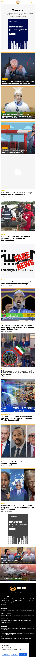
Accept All (23, 654)
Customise (6, 654)
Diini (3, 112)
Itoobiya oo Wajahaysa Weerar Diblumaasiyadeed (14, 463)
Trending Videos (4, 576)
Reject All (14, 654)
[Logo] (18, 2)
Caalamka (3, 234)
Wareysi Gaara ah (5, 414)
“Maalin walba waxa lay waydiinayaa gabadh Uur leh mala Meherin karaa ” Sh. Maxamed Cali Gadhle (17, 616)
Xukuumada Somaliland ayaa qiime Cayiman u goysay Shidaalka (16, 620)
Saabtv (2, 196)
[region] (14, 650)
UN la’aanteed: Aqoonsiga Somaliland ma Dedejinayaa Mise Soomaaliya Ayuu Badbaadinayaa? (17, 507)
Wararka (3, 190)
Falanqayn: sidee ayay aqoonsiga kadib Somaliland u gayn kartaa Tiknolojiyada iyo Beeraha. (18, 373)
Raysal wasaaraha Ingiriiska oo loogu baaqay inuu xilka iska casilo (16, 194)
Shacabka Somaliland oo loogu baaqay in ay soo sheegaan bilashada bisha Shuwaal (17, 611)
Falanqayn (3, 368)
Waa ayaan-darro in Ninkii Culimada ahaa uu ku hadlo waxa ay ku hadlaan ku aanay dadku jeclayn (17, 327)
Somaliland (5, 79)
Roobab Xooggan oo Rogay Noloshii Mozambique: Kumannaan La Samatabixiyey (15, 238)
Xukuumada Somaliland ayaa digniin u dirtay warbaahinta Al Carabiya (17, 283)
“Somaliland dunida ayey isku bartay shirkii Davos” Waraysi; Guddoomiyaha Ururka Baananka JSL (17, 418)
